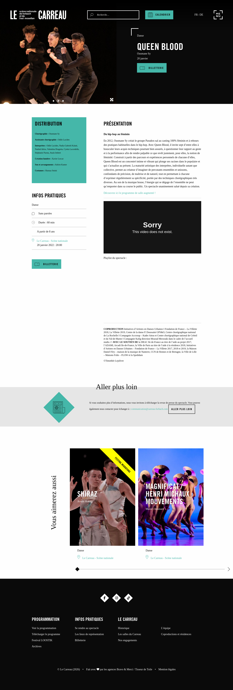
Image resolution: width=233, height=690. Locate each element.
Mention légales (166, 669)
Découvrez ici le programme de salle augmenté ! (129, 192)
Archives (36, 646)
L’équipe (165, 628)
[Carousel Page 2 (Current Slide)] (58, 101)
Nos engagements (127, 640)
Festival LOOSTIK (42, 640)
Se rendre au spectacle (87, 628)
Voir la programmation (44, 628)
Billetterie (80, 640)
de (201, 14)
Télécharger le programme (46, 634)
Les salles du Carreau (129, 634)
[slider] (77, 569)
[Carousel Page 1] (53, 101)
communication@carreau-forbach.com (149, 409)
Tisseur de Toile (143, 669)
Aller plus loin (181, 409)
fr (196, 14)
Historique (123, 628)
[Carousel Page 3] (63, 101)
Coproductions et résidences (176, 634)
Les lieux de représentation (89, 634)
